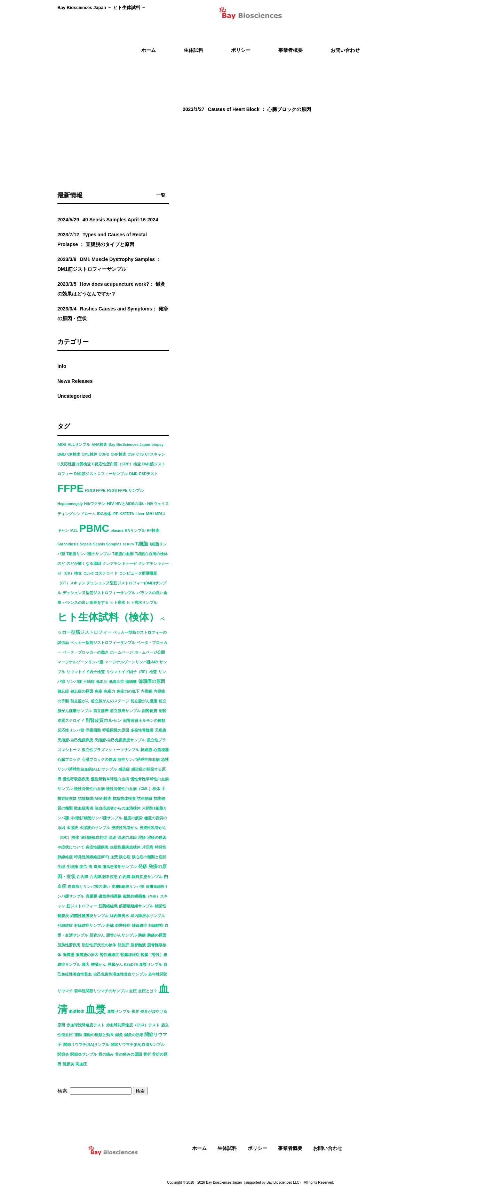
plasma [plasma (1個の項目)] (117, 530)
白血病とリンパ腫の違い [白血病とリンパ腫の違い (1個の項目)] (89, 886)
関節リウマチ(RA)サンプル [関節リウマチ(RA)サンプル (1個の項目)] (86, 1044)
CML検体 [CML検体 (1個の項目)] (89, 454)
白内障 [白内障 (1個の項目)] (82, 877)
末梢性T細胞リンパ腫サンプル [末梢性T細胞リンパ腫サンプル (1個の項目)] (96, 818)
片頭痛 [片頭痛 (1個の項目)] (147, 847)
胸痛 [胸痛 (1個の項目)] (142, 935)
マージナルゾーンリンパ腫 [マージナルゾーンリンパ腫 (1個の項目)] (80, 662)
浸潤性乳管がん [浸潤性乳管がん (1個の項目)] (124, 828)
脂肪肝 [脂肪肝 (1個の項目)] (123, 945)
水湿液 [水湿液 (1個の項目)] (72, 828)
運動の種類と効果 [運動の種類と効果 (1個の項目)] (98, 1035)
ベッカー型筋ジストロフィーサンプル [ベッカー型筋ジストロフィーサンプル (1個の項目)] (102, 642)
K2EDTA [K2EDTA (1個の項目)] (127, 514)
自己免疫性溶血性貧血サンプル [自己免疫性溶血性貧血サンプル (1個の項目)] (120, 974)
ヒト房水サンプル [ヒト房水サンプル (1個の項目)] (142, 602)
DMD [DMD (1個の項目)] (133, 474)
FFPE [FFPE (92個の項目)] (70, 488)
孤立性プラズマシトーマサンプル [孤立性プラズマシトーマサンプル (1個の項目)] (110, 750)
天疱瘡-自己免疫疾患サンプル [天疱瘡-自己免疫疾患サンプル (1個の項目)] (119, 740)
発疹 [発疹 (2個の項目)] (142, 866)
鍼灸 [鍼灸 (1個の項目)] (119, 1035)
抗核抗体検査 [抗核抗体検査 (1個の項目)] (124, 798)
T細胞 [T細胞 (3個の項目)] (141, 543)
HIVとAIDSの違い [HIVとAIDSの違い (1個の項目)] (131, 504)
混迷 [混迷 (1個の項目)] (112, 837)
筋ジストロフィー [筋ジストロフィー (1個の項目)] (81, 906)
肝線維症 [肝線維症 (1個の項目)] (65, 925)
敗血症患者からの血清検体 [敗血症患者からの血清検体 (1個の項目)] (118, 808)
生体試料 (227, 1148)
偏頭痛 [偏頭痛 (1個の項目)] (131, 681)
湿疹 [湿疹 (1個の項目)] (142, 837)
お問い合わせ (327, 1148)
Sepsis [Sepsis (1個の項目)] (86, 544)
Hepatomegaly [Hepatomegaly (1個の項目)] (70, 504)
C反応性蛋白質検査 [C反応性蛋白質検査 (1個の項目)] (74, 464)
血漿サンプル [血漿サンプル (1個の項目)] (118, 1011)
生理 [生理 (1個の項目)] (61, 867)
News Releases (75, 381)
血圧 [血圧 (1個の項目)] (133, 991)
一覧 (160, 195)
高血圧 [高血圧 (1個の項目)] (81, 1064)
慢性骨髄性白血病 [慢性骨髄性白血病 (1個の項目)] (89, 789)
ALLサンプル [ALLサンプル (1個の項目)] (78, 444)
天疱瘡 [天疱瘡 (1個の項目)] (160, 730)
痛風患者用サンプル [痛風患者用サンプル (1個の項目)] (119, 867)
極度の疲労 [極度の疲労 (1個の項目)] (133, 818)
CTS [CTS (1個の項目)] (140, 454)
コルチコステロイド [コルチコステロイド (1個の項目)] (100, 573)
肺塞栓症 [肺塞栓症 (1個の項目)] (122, 925)
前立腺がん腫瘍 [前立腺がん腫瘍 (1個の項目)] (143, 701)
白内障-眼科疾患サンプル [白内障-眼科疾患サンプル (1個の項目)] (140, 877)
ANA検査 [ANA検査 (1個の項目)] (99, 444)
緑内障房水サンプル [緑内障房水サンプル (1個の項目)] (147, 916)
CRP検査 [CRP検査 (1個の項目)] (118, 454)
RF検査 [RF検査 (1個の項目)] (153, 530)
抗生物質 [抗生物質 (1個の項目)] (144, 798)
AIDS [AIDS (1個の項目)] (61, 444)
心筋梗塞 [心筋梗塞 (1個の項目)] (161, 750)
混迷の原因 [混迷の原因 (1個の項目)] (127, 837)
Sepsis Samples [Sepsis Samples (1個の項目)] (107, 544)
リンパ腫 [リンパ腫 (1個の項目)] (74, 681)
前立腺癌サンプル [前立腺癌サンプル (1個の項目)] (125, 711)
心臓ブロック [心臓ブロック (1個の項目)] (68, 759)
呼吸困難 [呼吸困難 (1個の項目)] (93, 730)
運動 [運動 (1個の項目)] (78, 1035)
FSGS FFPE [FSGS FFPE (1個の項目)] (95, 490)
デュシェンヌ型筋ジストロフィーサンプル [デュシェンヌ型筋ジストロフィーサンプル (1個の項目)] (99, 593)
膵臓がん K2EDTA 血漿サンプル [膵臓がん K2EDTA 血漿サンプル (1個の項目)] (135, 964)
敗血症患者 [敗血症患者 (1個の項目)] (83, 808)
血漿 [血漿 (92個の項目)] (96, 1009)
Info (61, 366)
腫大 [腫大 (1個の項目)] (85, 964)
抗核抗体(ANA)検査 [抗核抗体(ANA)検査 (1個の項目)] (94, 798)
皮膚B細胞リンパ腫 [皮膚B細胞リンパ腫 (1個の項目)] (128, 886)
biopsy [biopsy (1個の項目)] (158, 444)
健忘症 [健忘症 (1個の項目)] (63, 691)
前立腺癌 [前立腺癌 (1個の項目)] (101, 711)
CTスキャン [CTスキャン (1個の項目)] (155, 454)
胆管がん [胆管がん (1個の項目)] (97, 935)
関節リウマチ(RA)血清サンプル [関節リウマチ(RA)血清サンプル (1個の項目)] (138, 1044)
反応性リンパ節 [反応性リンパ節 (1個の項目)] (70, 730)
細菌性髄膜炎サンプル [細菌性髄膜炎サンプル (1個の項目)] (89, 916)
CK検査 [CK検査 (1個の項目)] (73, 454)
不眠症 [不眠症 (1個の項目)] (89, 681)
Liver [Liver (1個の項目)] (139, 514)
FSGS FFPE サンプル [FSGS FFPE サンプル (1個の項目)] (125, 490)
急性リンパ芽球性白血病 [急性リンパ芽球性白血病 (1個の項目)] (139, 759)
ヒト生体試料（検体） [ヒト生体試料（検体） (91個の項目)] (108, 617)
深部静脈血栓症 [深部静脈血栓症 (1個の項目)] (93, 837)
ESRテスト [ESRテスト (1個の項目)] (148, 474)
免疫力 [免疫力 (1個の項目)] (109, 691)
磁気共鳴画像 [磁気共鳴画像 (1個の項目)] (109, 896)
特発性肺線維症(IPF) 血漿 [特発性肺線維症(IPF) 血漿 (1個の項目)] (96, 857)
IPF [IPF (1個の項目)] (115, 514)
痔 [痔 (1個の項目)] (90, 867)
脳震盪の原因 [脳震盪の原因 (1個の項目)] (86, 955)
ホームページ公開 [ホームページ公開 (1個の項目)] (149, 652)
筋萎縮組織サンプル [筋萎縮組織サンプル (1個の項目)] (136, 906)
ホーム (199, 1148)
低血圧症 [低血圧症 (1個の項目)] (116, 681)
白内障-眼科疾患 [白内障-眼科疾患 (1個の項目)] (104, 877)
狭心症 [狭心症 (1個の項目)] (124, 857)
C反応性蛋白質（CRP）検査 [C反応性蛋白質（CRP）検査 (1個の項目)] (116, 464)
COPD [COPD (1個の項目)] (103, 454)
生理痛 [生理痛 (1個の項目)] (72, 867)
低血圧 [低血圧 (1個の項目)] (102, 681)
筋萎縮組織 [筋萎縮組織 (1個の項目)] (108, 906)
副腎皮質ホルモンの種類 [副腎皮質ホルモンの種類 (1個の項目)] (144, 720)
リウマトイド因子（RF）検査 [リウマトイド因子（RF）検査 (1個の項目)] (131, 672)
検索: (63, 1091)
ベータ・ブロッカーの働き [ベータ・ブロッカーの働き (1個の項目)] (86, 652)
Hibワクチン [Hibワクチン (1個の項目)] (94, 504)
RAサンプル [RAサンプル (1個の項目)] (135, 530)
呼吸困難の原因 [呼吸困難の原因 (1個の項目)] (115, 730)
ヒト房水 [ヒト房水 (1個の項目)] (117, 602)
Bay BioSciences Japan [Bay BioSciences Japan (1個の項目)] (129, 444)
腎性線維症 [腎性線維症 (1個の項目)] (109, 955)
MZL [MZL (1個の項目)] (74, 530)
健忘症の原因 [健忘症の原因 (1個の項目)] (81, 691)
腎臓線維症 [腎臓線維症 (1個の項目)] (130, 955)
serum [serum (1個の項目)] (128, 544)
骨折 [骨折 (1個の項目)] (147, 1054)
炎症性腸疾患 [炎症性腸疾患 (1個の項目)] (97, 847)
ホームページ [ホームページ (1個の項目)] (121, 652)
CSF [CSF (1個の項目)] (131, 454)
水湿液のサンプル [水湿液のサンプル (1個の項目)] (94, 828)
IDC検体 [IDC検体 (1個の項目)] (104, 514)
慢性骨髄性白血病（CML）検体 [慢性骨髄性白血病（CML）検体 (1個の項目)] (133, 789)
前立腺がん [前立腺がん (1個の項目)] (79, 701)
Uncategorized (74, 396)
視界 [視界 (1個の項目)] (135, 1011)
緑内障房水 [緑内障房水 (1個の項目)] (119, 916)
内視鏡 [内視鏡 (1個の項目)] (146, 691)
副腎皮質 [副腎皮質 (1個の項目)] (149, 711)
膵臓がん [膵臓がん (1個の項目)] (98, 964)
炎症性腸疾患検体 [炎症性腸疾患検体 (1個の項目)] (125, 847)
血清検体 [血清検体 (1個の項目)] (76, 1011)
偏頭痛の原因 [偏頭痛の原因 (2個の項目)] (151, 681)
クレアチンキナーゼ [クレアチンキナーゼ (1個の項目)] (119, 563)
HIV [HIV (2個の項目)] (110, 503)
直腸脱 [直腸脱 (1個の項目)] (91, 896)
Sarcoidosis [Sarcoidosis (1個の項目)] (67, 544)
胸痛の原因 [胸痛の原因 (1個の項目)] (156, 935)
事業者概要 (290, 1148)
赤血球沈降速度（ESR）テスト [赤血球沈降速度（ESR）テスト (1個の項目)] (133, 1025)
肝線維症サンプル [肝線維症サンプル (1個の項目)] (89, 925)
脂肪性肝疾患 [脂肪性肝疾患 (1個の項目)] (68, 945)
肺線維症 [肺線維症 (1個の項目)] (139, 925)
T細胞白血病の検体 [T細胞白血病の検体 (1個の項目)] (151, 554)
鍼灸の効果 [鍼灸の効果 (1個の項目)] (133, 1035)
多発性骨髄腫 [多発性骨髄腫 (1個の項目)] (141, 730)
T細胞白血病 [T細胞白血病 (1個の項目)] (123, 554)
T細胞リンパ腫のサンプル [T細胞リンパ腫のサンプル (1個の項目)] (88, 554)
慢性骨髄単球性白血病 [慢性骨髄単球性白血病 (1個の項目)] (110, 779)
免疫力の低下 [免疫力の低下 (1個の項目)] (128, 691)
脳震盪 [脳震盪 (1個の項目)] (68, 955)
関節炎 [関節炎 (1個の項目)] (63, 1054)
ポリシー (257, 1148)
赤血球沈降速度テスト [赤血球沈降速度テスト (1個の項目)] (85, 1025)
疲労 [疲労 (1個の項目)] (83, 867)
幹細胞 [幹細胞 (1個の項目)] (146, 750)
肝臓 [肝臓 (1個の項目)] (110, 925)
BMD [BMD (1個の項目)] (61, 454)
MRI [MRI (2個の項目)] (150, 513)
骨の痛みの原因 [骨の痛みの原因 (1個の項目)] (128, 1054)
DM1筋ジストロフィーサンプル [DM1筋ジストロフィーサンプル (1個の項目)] (101, 474)
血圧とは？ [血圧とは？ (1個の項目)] (147, 991)
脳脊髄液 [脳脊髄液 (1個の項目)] (138, 945)
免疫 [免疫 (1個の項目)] (98, 691)
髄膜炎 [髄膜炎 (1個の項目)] (68, 1064)
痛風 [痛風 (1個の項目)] (97, 867)
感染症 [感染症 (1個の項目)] (124, 769)
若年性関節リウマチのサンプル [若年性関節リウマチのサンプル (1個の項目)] (101, 991)
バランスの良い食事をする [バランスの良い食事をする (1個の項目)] (86, 602)
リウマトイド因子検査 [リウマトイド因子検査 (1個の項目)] (85, 672)
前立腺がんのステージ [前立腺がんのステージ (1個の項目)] (110, 701)
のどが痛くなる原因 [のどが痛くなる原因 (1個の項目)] (83, 563)
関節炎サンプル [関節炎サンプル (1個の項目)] (83, 1054)
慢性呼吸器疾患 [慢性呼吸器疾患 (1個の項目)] (76, 779)
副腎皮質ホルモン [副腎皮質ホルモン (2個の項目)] (104, 720)
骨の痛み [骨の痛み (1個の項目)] (106, 1054)
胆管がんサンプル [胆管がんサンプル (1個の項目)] (121, 935)
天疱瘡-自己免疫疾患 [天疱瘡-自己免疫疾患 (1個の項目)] (75, 740)
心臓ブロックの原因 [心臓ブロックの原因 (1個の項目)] (99, 759)
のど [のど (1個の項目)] (61, 563)
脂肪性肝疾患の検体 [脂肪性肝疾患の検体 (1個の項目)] (99, 945)
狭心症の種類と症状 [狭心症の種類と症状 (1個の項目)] (149, 857)
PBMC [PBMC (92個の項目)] (94, 528)
